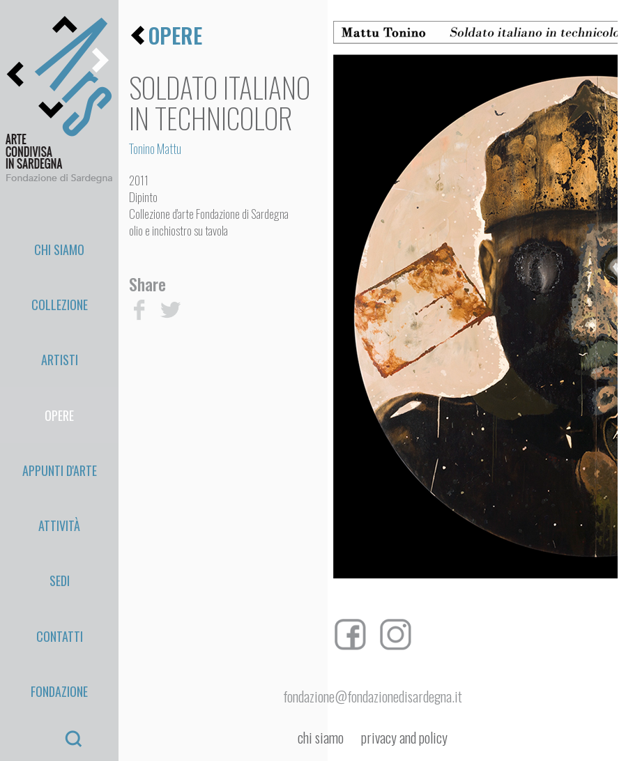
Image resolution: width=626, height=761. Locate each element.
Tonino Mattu (155, 148)
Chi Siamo (59, 235)
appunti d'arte (59, 360)
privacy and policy (404, 738)
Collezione (59, 266)
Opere (59, 329)
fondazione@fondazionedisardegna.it (372, 696)
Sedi (59, 423)
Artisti (59, 298)
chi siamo (321, 738)
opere (175, 35)
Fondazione (59, 486)
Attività (59, 392)
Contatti (59, 454)
